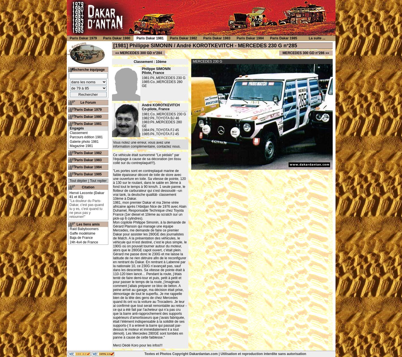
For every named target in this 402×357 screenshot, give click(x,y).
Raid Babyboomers (84, 229)
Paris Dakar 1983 (88, 160)
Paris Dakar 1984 (88, 167)
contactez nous (168, 146)
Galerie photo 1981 (84, 142)
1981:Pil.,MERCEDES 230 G (164, 78)
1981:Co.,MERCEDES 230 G (164, 114)
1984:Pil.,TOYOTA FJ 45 (160, 130)
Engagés (77, 128)
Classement (79, 133)
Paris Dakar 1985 (88, 174)
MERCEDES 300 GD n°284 (141, 53)
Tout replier (98, 181)
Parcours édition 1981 (86, 137)
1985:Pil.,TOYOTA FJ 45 (160, 134)
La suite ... (317, 38)
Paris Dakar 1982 (88, 153)
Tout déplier (78, 181)
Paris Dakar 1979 (88, 110)
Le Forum (88, 103)
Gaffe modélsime (83, 233)
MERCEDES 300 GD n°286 (303, 53)
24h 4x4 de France (84, 242)
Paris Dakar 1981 (88, 124)
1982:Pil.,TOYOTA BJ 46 (160, 118)
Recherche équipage (88, 70)
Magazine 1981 (81, 146)
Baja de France (81, 238)
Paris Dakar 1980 (88, 117)
